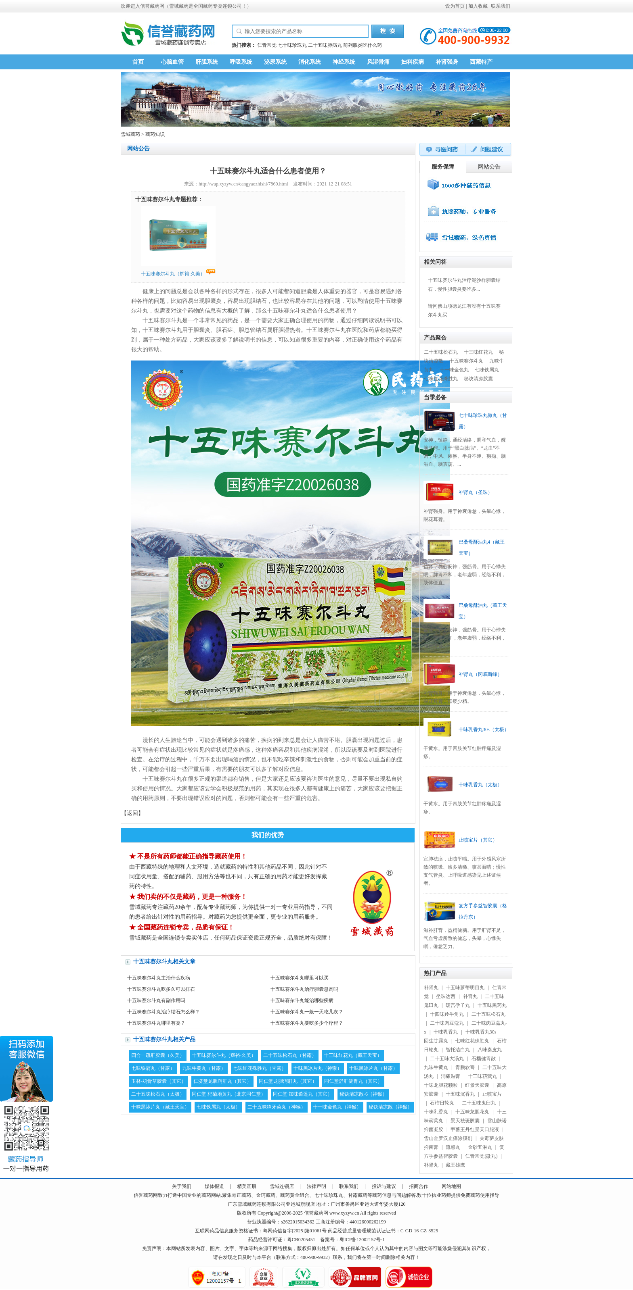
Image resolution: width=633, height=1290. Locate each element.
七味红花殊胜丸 (441, 378)
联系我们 (500, 6)
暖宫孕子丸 (458, 1005)
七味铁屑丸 (487, 370)
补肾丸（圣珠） (476, 492)
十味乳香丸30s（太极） (484, 729)
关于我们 (181, 1186)
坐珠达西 (445, 996)
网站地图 (451, 1186)
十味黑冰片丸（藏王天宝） (160, 1107)
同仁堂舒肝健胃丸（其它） (353, 1081)
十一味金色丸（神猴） (337, 1107)
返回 (132, 813)
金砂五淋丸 (480, 1147)
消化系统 (309, 62)
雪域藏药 (179, 6)
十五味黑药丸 (492, 1005)
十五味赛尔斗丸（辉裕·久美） (224, 1055)
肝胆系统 (206, 62)
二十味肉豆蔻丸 (447, 1023)
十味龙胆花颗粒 (441, 1085)
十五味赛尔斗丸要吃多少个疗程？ (306, 1023)
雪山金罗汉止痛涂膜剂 (448, 1138)
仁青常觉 (267, 45)
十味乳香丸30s (481, 1032)
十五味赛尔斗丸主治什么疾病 (158, 978)
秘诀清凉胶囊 (478, 378)
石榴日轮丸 (442, 1103)
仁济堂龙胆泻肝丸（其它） (222, 1081)
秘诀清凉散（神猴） (390, 1107)
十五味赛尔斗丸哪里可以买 (299, 978)
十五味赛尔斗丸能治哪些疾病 (301, 1000)
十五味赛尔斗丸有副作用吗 (156, 1000)
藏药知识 (155, 134)
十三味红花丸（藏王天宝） (353, 1055)
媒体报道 (214, 1186)
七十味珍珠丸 (292, 45)
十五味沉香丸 (460, 1094)
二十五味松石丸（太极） (157, 1094)
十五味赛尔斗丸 (466, 361)
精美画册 (246, 1186)
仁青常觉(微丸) (481, 1156)
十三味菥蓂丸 (482, 1076)
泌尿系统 (275, 62)
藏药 (148, 1195)
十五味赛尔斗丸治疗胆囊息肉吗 (304, 989)
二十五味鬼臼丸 (479, 1103)
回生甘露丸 (436, 1041)
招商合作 (418, 1186)
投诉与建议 (384, 1186)
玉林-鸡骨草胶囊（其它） (158, 1081)
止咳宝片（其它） (478, 840)
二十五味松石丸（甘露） (289, 1055)
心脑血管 (172, 62)
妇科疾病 (412, 62)
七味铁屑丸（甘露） (153, 1068)
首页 (138, 62)
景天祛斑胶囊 (465, 1120)
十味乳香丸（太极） (480, 785)
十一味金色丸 (454, 370)
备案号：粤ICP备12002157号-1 (352, 1239)
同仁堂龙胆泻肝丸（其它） (288, 1081)
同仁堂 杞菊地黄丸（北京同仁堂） (229, 1094)
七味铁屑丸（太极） (218, 1107)
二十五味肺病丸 (325, 45)
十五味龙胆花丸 (472, 1112)
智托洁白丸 (458, 1049)
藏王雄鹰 (455, 1165)
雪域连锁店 (282, 1186)
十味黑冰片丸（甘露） (373, 1068)
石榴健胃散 (484, 1058)
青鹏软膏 (465, 1067)
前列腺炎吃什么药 (362, 45)
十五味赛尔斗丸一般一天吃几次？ (306, 1012)
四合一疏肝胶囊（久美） (157, 1055)
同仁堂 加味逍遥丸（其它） (302, 1094)
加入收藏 (478, 6)
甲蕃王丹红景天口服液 (475, 1129)
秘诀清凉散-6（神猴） (363, 1094)
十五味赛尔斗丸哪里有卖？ (156, 1023)
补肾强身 (447, 62)
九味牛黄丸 (436, 1067)
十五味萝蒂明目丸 (465, 987)
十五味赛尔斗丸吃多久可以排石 (161, 989)
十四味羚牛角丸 (447, 1014)
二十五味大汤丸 (447, 1058)
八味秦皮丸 (490, 1049)
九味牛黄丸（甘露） (204, 1068)
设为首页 (455, 6)
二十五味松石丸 (441, 352)
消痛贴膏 (450, 1076)
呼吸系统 (241, 62)
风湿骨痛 (378, 62)
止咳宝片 (492, 1094)
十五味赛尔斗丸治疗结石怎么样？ (163, 1012)
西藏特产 (481, 62)
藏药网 (157, 6)
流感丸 (453, 1147)
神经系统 (344, 62)
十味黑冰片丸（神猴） (317, 1068)
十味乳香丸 (446, 1032)
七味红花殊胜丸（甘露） (259, 1068)
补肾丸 (431, 987)
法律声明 (316, 1186)
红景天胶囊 (477, 1085)
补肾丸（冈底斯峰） (480, 674)
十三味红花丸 (478, 352)
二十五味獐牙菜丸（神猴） (276, 1107)
